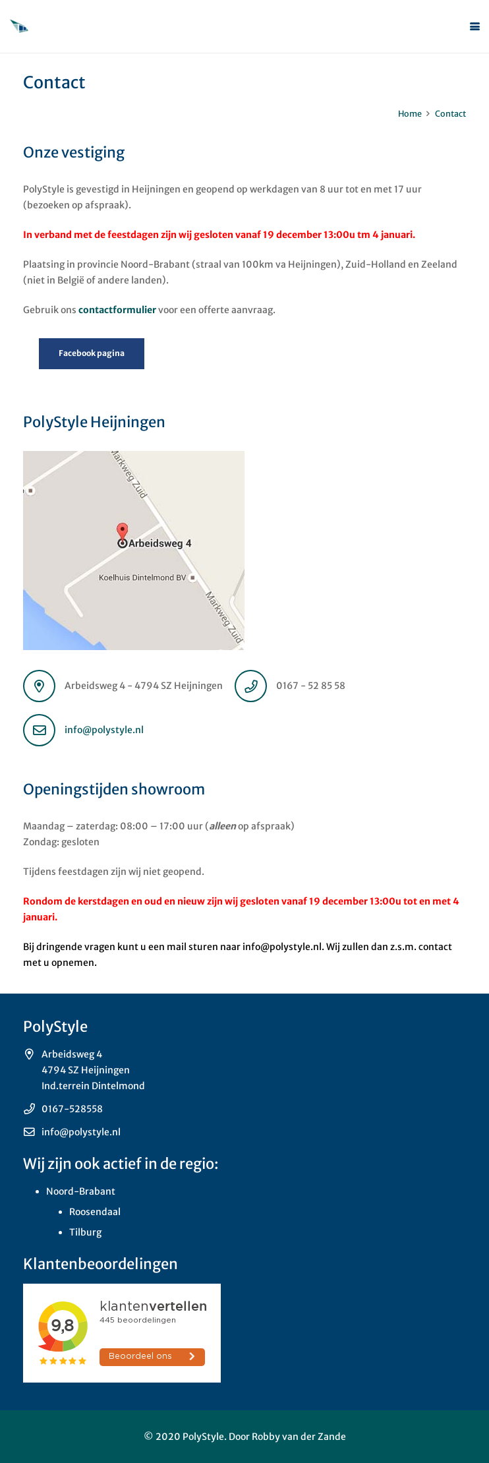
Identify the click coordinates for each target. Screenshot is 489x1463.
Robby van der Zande (299, 1437)
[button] (475, 27)
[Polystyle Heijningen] (244, 550)
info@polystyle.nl (104, 730)
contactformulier (117, 310)
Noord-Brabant (80, 1191)
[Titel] (19, 26)
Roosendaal (95, 1212)
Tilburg (85, 1232)
